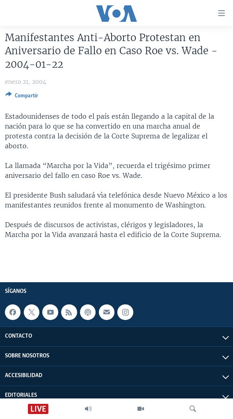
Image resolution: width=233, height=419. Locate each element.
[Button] (21, 97)
